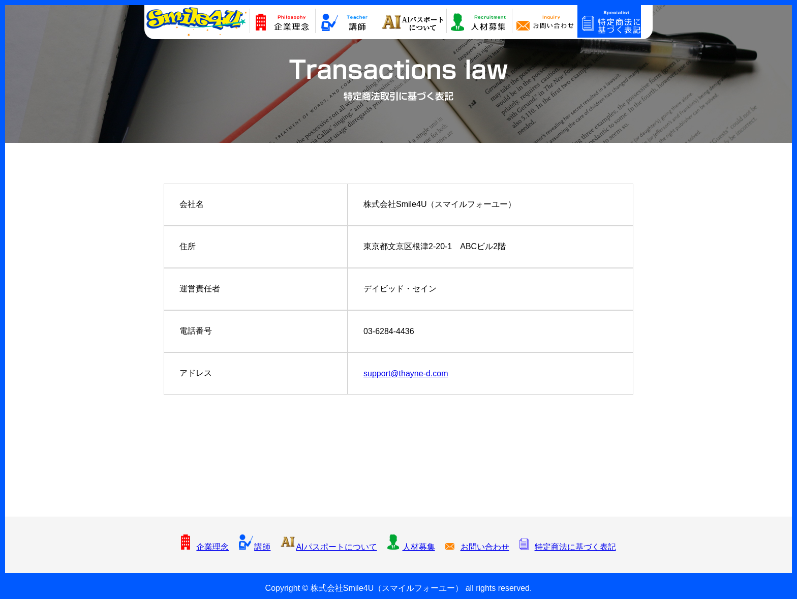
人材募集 (411, 547)
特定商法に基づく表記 (567, 547)
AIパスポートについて (329, 547)
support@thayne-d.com (405, 373)
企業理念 (205, 547)
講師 (254, 547)
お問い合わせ (477, 547)
